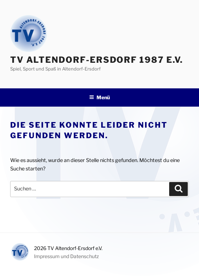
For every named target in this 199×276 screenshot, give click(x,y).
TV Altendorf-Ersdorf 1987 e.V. (96, 60)
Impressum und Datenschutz (66, 256)
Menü (99, 97)
